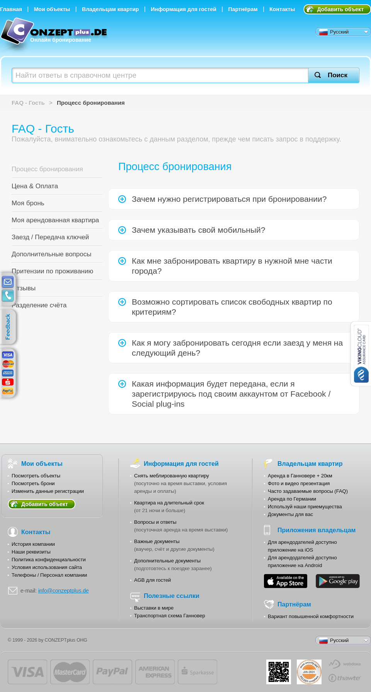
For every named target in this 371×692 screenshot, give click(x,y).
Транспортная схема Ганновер (169, 616)
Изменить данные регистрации (48, 491)
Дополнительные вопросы (51, 254)
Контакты (282, 9)
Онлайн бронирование (54, 35)
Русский (334, 32)
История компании (33, 544)
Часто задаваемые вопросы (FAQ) (308, 491)
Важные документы (157, 541)
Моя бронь (28, 203)
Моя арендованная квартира (55, 220)
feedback (10, 327)
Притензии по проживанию (52, 271)
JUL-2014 (309, 672)
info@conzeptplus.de (63, 591)
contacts (7, 295)
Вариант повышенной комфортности (311, 616)
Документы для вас (290, 514)
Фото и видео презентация (299, 483)
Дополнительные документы (167, 561)
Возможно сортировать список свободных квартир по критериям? (232, 306)
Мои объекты (52, 9)
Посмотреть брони (33, 483)
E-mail (7, 282)
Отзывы (24, 288)
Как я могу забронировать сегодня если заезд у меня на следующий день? (237, 347)
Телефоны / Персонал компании (49, 575)
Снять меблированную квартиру (171, 476)
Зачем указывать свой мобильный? (198, 229)
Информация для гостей (183, 9)
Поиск (337, 75)
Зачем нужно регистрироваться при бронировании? (229, 198)
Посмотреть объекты (36, 476)
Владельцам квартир (110, 9)
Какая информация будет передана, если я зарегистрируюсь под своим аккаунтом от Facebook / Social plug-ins (231, 393)
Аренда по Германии (292, 499)
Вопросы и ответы (155, 522)
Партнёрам (243, 9)
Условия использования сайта (47, 567)
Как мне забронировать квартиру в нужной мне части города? (232, 265)
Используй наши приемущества (305, 507)
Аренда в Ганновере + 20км (300, 476)
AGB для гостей (152, 580)
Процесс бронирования (47, 169)
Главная (11, 9)
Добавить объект (340, 9)
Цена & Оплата (35, 186)
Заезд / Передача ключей (50, 237)
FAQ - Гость (28, 102)
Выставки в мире (154, 608)
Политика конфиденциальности (49, 559)
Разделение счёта (39, 305)
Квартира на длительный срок (169, 503)
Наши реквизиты (31, 552)
